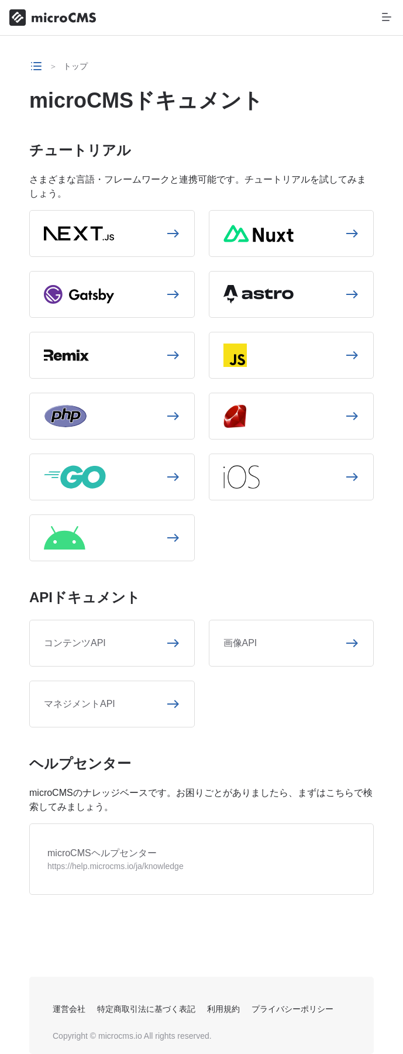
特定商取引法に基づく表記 (146, 1009)
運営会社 (69, 1009)
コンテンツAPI (75, 643)
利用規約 (223, 1009)
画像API (240, 643)
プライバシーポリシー (292, 1009)
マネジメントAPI (79, 704)
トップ (75, 66)
